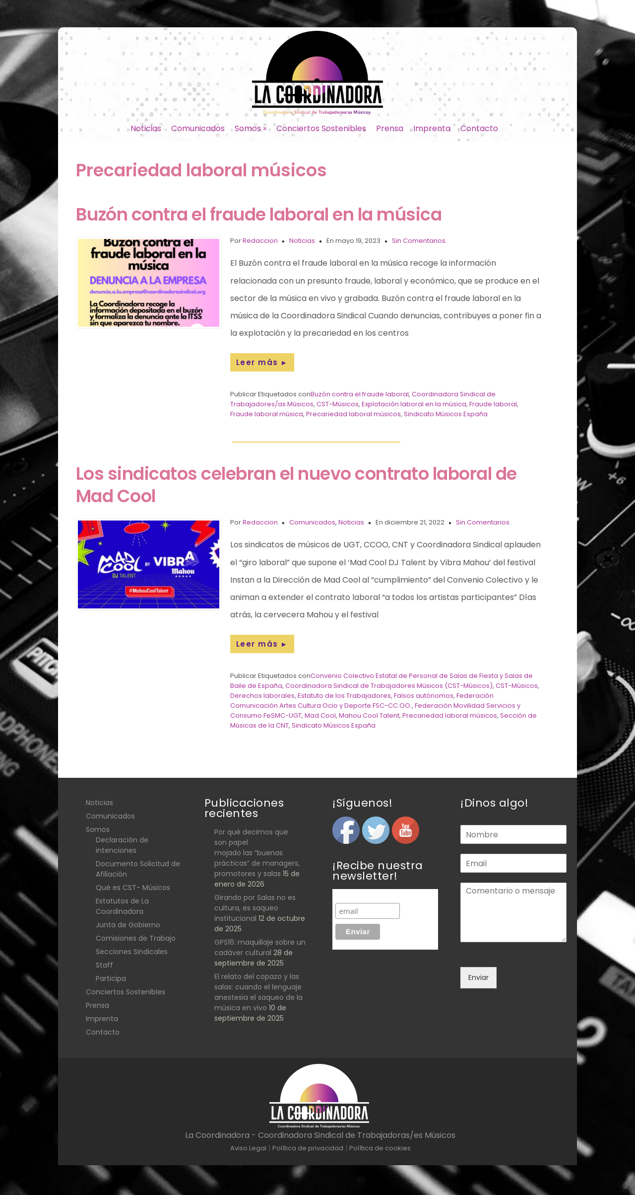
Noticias (145, 128)
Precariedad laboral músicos (353, 414)
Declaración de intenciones (122, 845)
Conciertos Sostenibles (321, 128)
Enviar (478, 977)
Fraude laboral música (266, 414)
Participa (111, 978)
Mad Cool (320, 715)
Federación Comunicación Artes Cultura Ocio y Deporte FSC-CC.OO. (362, 700)
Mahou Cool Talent (369, 715)
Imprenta (431, 128)
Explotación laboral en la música (414, 404)
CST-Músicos (338, 404)
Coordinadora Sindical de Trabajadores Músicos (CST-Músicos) (389, 685)
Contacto (479, 128)
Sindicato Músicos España (446, 414)
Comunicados (198, 128)
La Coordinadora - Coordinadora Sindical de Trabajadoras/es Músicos (320, 1135)
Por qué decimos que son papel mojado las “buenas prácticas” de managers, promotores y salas (257, 853)
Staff (104, 965)
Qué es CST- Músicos (133, 888)
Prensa (389, 128)
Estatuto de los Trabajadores (344, 695)
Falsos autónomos (423, 695)
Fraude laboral (493, 404)
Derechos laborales (262, 695)
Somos (250, 128)
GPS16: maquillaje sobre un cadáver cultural (260, 947)
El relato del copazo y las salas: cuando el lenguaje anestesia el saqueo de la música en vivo (258, 992)
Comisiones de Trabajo (136, 938)
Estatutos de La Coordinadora (122, 906)
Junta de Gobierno (128, 925)
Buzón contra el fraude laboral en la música (259, 214)
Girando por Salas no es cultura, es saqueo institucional (255, 908)
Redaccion (260, 240)
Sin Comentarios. (419, 240)
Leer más (262, 362)
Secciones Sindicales (132, 952)
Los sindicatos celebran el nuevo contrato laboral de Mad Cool (296, 484)
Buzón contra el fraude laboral (360, 394)
